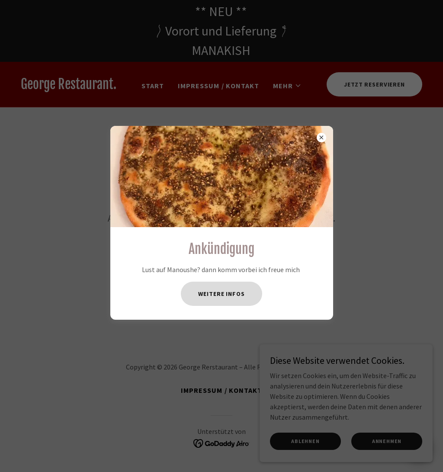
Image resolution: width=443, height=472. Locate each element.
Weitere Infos (221, 294)
